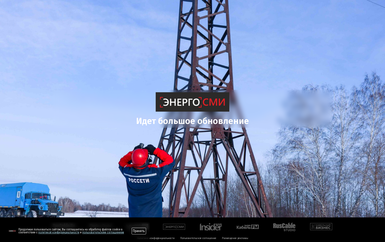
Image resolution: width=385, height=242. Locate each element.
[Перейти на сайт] (12, 231)
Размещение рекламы (235, 238)
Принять (139, 231)
